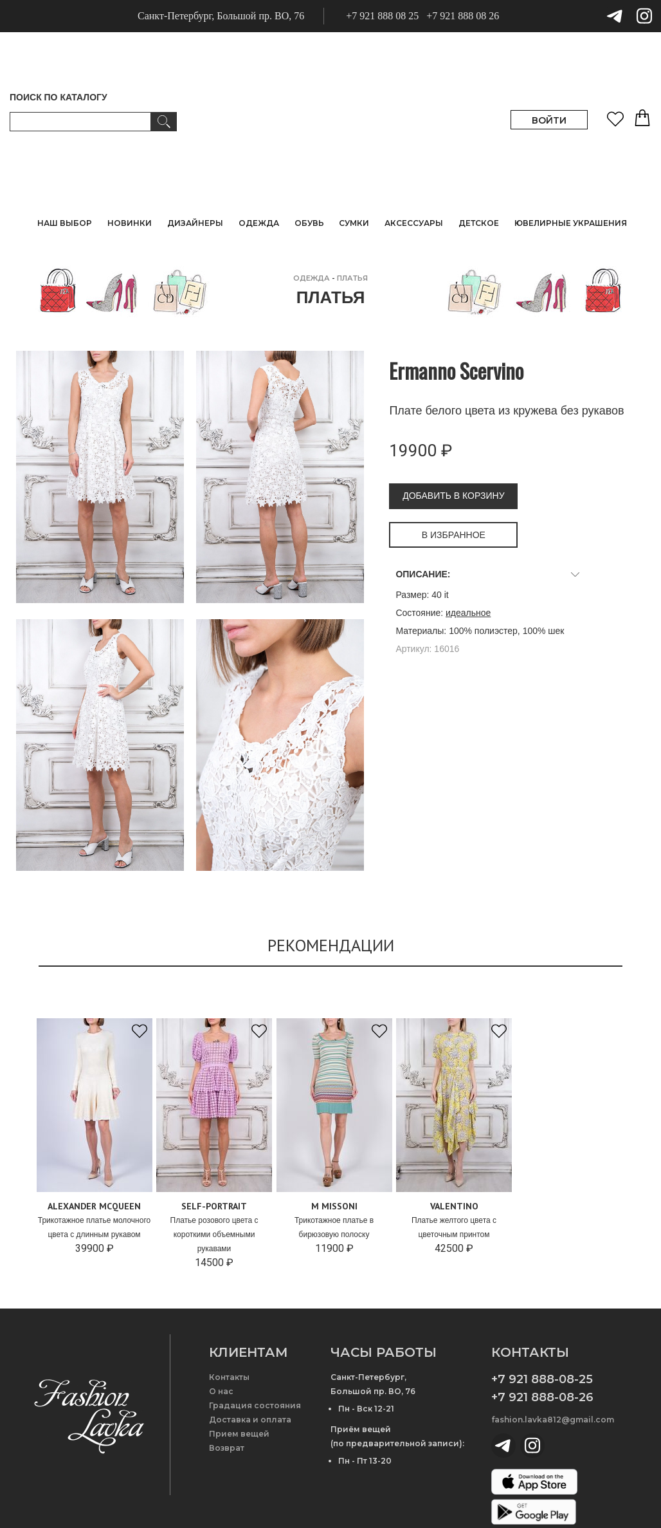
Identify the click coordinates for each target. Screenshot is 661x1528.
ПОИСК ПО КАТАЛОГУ (58, 97)
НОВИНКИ (129, 223)
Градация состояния (255, 1405)
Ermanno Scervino (456, 370)
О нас (221, 1391)
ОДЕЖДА (311, 278)
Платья (352, 278)
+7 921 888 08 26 (462, 15)
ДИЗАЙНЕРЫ (195, 223)
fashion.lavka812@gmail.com (552, 1419)
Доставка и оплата (250, 1419)
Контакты (229, 1377)
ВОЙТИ (549, 120)
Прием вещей (239, 1434)
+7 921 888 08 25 (382, 15)
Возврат (226, 1448)
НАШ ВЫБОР (64, 223)
